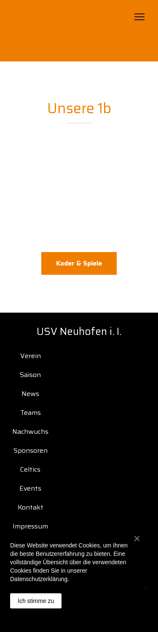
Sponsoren (30, 450)
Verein (30, 356)
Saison (30, 374)
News (30, 393)
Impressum (30, 526)
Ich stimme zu (36, 600)
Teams (30, 412)
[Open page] (79, 30)
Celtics (30, 469)
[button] (79, 263)
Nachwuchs (30, 431)
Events (30, 488)
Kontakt (30, 507)
